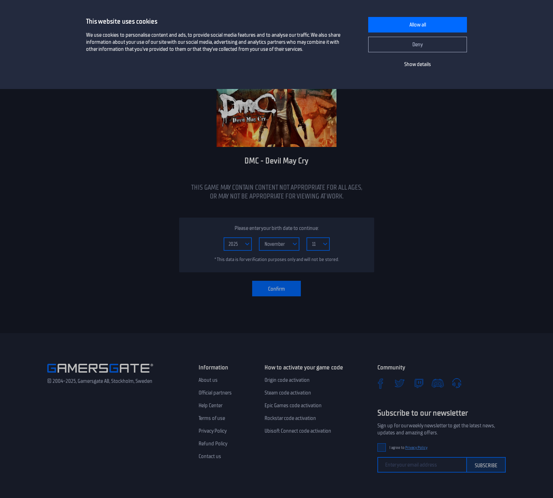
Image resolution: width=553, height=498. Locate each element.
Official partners (215, 392)
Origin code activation (287, 380)
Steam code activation (288, 392)
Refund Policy (213, 443)
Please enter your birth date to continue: (276, 228)
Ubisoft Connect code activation (298, 430)
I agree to (408, 447)
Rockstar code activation (290, 418)
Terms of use (212, 418)
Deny (417, 44)
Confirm (276, 288)
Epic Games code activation (293, 405)
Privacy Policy (213, 430)
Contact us (210, 456)
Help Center (211, 405)
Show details (417, 64)
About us (208, 380)
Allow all (417, 24)
